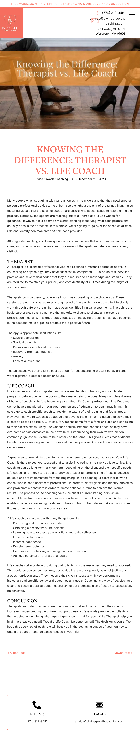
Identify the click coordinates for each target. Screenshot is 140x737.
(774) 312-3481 (113, 13)
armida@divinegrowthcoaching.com (99, 721)
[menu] (132, 14)
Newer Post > (123, 653)
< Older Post (16, 653)
